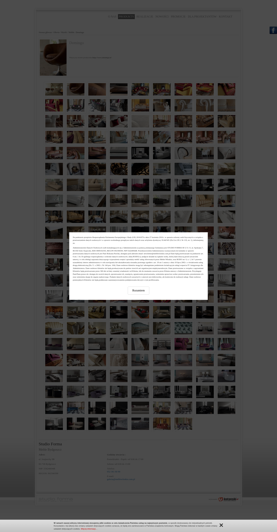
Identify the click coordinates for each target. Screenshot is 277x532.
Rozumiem (138, 290)
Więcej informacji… (89, 529)
